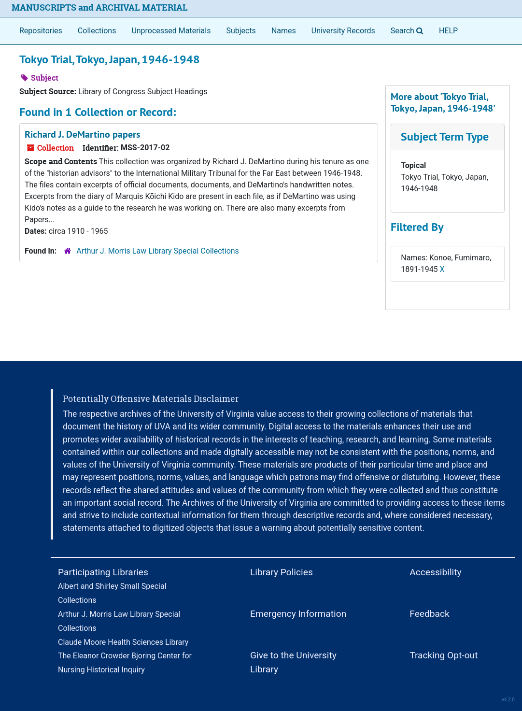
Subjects (240, 30)
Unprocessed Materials (171, 30)
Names (283, 30)
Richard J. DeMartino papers (82, 134)
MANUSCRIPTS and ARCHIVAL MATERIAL (100, 7)
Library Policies (281, 572)
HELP (448, 30)
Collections (97, 30)
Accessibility (435, 572)
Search (409, 30)
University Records (343, 30)
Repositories (40, 30)
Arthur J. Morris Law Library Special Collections (157, 251)
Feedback (429, 613)
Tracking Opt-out (443, 655)
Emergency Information (298, 613)
